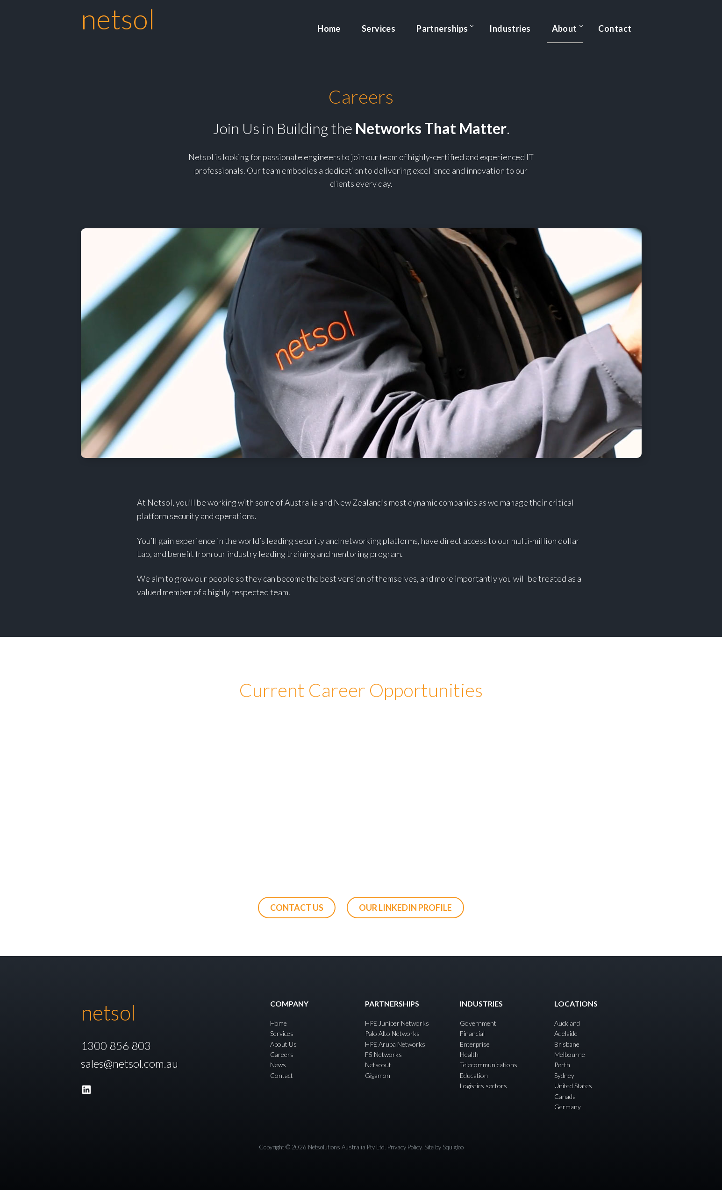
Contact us (296, 907)
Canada (565, 1096)
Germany (567, 1107)
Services (426, 25)
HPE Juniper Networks (397, 1023)
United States (573, 1086)
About (578, 25)
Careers (281, 1054)
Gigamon (377, 1075)
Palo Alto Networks (392, 1033)
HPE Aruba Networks (395, 1044)
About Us (283, 1044)
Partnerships (477, 25)
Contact (621, 25)
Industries (537, 25)
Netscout (378, 1065)
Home (387, 25)
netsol (118, 18)
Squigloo (453, 1147)
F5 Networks (383, 1054)
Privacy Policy (404, 1147)
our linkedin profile (405, 907)
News (278, 1065)
